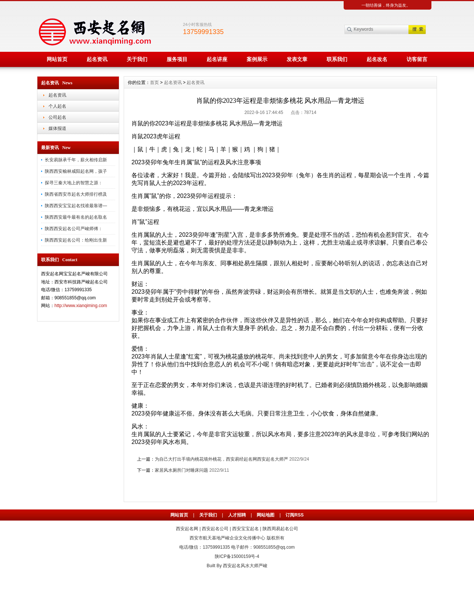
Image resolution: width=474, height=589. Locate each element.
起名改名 (377, 59)
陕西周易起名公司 (280, 528)
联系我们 (337, 59)
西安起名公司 (215, 528)
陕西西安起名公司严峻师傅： (74, 228)
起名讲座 (217, 59)
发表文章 (297, 59)
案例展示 (257, 59)
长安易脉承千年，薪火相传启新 (76, 159)
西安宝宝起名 (245, 528)
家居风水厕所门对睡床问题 (181, 470)
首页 (154, 82)
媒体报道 (57, 128)
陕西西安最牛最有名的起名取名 (76, 217)
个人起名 (57, 106)
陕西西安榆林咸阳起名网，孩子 (76, 171)
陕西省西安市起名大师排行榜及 (76, 194)
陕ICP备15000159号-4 (237, 556)
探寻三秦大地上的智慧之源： (74, 182)
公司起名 (57, 117)
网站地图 (265, 515)
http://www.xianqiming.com (80, 305)
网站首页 (57, 59)
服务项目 (177, 59)
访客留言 (417, 59)
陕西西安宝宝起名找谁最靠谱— (76, 205)
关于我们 (137, 59)
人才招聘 (237, 515)
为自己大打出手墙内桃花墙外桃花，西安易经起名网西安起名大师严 (221, 459)
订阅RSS (295, 515)
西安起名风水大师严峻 (245, 565)
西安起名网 (187, 528)
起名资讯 (97, 59)
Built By (215, 565)
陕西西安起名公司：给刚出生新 (76, 240)
